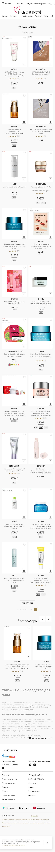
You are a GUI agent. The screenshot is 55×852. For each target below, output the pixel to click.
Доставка (5, 787)
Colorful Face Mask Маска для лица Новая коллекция (14, 355)
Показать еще (27, 603)
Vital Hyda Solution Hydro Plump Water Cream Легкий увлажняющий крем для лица (40, 526)
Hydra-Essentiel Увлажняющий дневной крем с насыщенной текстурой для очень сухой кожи (41, 356)
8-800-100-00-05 (10, 765)
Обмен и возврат (8, 795)
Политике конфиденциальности (13, 846)
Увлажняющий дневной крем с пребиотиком (14, 188)
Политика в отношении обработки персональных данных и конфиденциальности (25, 819)
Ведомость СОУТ (6, 826)
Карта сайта (34, 816)
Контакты (32, 795)
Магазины (20, 4)
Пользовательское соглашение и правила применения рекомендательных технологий (26, 823)
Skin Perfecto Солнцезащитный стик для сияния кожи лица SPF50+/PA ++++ (41, 471)
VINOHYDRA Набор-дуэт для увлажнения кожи (14, 303)
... (28, 609)
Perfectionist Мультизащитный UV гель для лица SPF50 (14, 470)
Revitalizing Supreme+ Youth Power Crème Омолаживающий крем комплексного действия (41, 189)
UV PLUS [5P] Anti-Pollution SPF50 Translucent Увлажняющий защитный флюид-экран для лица (14, 74)
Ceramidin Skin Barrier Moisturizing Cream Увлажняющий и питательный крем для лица (41, 580)
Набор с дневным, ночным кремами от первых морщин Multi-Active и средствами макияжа (14, 413)
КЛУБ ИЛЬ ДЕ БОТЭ (36, 779)
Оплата (4, 791)
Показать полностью (41, 738)
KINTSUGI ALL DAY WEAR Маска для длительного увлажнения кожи (41, 74)
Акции (30, 787)
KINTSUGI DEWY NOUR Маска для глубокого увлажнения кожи (41, 131)
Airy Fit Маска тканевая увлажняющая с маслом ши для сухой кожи (41, 246)
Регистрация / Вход (44, 4)
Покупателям (31, 4)
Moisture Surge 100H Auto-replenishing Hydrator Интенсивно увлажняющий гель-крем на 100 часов (41, 413)
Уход (46, 16)
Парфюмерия (27, 16)
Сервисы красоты (8, 783)
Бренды (13, 16)
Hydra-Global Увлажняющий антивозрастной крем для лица (14, 580)
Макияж (38, 16)
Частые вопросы (8, 799)
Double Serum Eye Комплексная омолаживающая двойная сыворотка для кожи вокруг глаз (14, 131)
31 (31, 609)
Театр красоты (34, 791)
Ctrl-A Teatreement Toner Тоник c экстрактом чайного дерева (14, 526)
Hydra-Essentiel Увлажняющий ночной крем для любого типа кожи (14, 246)
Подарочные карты (9, 779)
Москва (6, 3)
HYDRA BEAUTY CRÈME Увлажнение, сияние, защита (40, 303)
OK (47, 843)
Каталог (5, 16)
